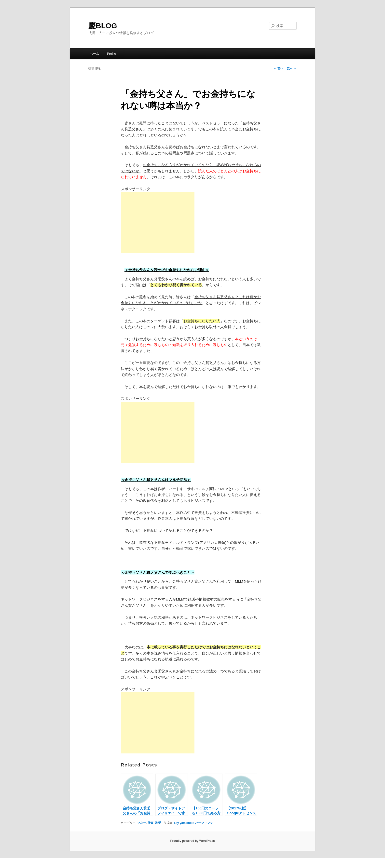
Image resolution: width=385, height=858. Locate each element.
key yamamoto (184, 823)
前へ (278, 68)
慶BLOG (102, 26)
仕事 (150, 823)
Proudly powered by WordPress (192, 841)
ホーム (94, 53)
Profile (111, 53)
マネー (141, 823)
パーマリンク (204, 823)
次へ (292, 68)
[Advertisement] (157, 222)
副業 (158, 823)
